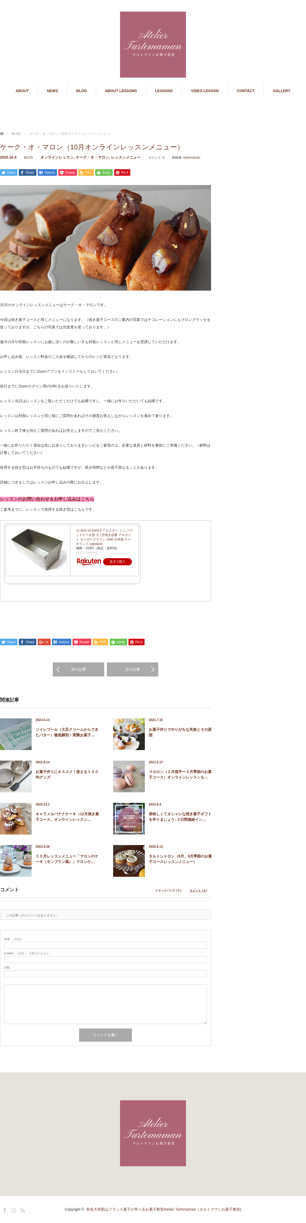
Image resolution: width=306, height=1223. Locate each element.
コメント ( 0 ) (198, 891)
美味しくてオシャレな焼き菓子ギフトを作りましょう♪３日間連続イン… (180, 817)
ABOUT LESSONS (121, 91)
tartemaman (191, 157)
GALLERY (281, 91)
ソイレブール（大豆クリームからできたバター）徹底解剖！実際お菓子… (67, 733)
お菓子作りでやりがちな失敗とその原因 (180, 733)
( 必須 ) (13, 939)
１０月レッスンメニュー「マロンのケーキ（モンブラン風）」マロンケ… (67, 859)
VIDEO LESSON (205, 91)
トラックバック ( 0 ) (168, 891)
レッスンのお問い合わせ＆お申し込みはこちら (47, 499)
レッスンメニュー (126, 157)
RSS (22, 1210)
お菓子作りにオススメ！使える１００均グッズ (67, 775)
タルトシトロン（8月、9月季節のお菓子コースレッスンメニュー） (180, 859)
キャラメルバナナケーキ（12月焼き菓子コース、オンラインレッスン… (67, 817)
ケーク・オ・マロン (92, 157)
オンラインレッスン (57, 157)
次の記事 (132, 670)
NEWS (52, 91)
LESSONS (164, 91)
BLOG (81, 91)
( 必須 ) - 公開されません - (27, 953)
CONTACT (246, 91)
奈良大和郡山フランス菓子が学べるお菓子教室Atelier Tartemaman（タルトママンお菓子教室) (163, 1210)
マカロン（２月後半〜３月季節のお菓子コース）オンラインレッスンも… (180, 775)
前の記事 (78, 670)
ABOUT (22, 91)
